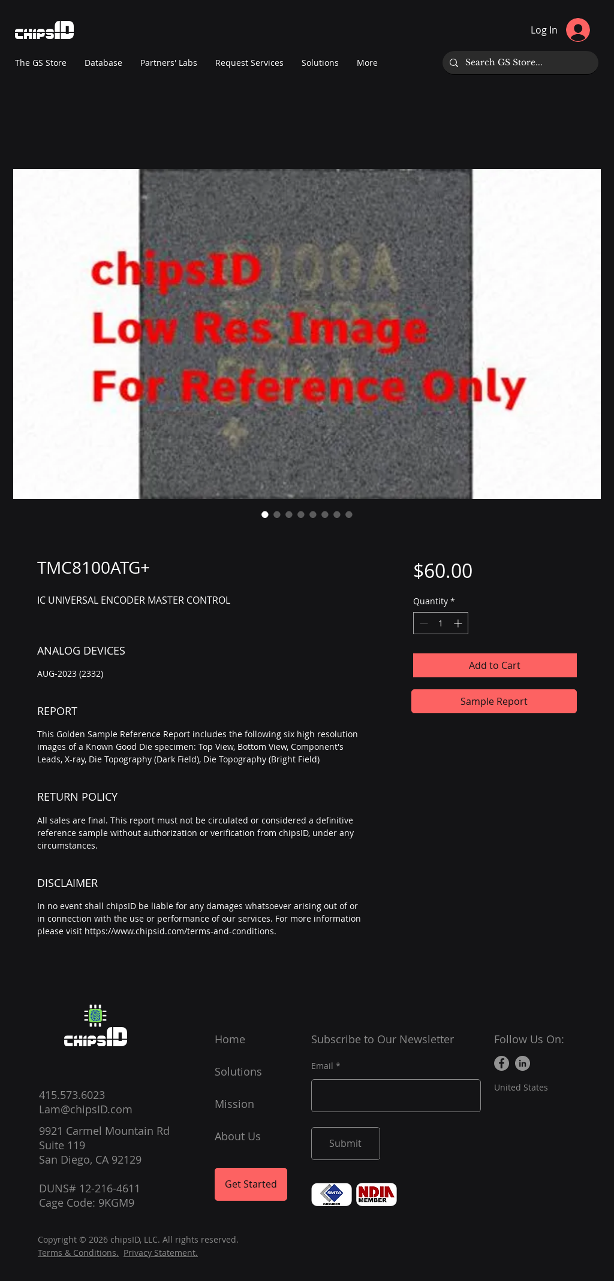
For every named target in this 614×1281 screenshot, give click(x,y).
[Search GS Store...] (519, 62)
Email (322, 1066)
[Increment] (459, 623)
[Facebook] (501, 1063)
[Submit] (345, 1143)
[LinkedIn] (522, 1063)
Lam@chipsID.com (86, 1109)
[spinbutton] (441, 623)
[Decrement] (422, 623)
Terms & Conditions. (78, 1252)
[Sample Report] (494, 701)
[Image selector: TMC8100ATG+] (265, 514)
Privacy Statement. (161, 1252)
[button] (168, 63)
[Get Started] (251, 1184)
